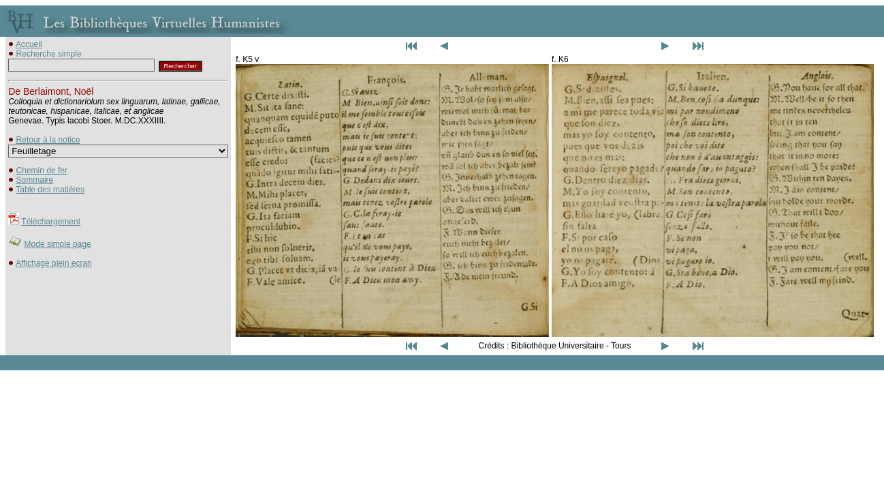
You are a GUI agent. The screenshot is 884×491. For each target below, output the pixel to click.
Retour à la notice (48, 140)
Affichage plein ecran (54, 263)
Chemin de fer (41, 170)
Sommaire (35, 180)
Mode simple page (58, 244)
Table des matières (50, 189)
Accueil (29, 44)
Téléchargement (50, 221)
